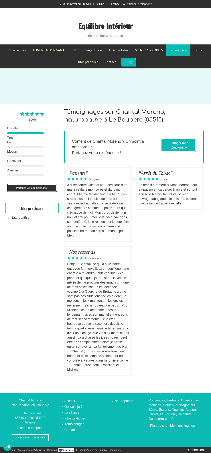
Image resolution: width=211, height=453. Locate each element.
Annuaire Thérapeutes (110, 450)
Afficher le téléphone (139, 3)
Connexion (196, 450)
